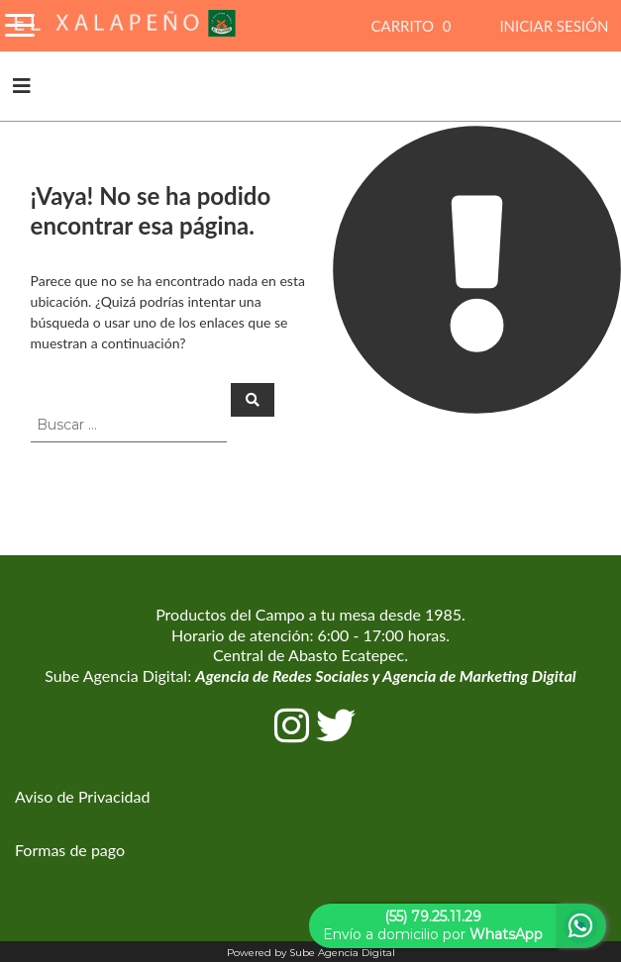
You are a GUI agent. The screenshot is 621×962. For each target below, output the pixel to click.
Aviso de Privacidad (82, 796)
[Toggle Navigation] (20, 22)
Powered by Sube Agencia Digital (311, 952)
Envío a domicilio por (433, 925)
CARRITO (413, 26)
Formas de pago (70, 849)
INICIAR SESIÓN (553, 26)
